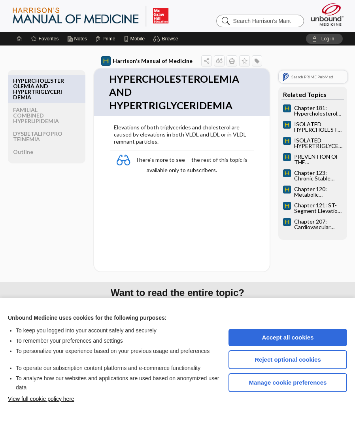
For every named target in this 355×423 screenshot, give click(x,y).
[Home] (19, 39)
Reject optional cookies (288, 359)
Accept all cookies (288, 337)
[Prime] (105, 39)
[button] (166, 39)
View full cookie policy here (41, 399)
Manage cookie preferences (288, 382)
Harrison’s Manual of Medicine (111, 16)
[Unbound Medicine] (327, 14)
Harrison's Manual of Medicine (134, 61)
